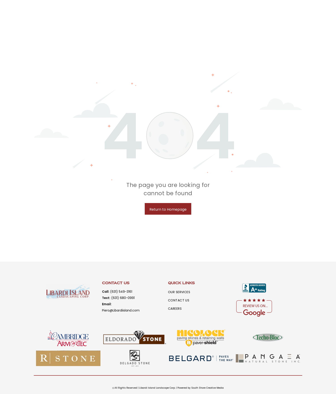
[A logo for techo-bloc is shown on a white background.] (268, 338)
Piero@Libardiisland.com (121, 310)
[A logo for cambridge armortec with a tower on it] (68, 338)
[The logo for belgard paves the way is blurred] (201, 358)
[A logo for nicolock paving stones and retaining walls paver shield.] (201, 338)
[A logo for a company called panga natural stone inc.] (268, 358)
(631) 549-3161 (121, 291)
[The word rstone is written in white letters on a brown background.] (68, 358)
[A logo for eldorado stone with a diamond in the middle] (135, 338)
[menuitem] (182, 292)
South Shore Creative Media (207, 388)
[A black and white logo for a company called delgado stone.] (135, 358)
